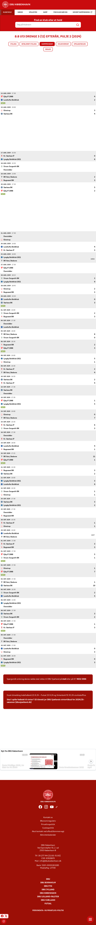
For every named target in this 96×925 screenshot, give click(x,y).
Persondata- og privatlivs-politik (48, 910)
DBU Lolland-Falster (48, 897)
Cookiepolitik (48, 828)
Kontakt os (48, 817)
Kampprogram (47, 44)
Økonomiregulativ (48, 821)
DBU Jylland (48, 890)
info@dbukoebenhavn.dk (50, 861)
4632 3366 (81, 679)
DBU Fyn (48, 886)
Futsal (48, 904)
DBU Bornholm (48, 883)
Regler (48, 49)
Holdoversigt (63, 44)
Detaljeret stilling (29, 44)
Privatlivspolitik (48, 824)
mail (64, 679)
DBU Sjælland (48, 900)
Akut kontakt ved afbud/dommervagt (48, 831)
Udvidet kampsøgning (82, 12)
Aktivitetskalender (48, 835)
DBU (48, 879)
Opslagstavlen (80, 44)
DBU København (48, 893)
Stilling (13, 44)
